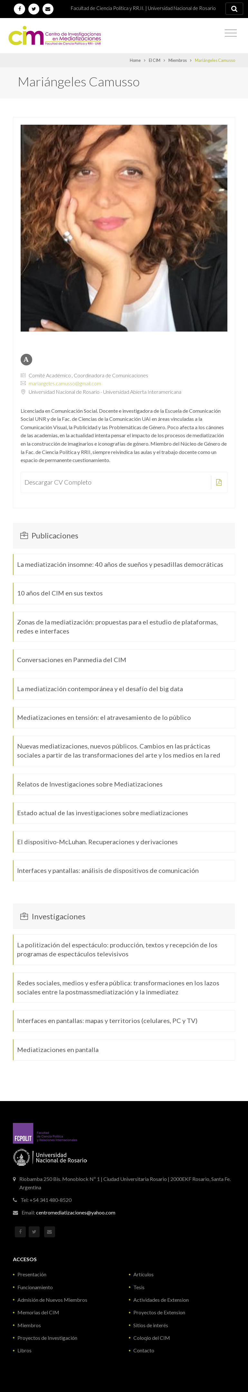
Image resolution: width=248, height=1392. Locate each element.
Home (135, 60)
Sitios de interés (150, 1325)
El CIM (154, 60)
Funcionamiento (35, 1287)
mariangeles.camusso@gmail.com (65, 383)
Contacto (143, 1350)
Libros (24, 1350)
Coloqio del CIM (151, 1338)
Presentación (31, 1274)
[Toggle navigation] (231, 33)
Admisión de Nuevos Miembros (52, 1300)
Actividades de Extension (161, 1300)
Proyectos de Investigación (47, 1338)
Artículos (143, 1274)
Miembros (177, 60)
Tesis (139, 1287)
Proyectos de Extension (159, 1312)
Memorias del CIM (38, 1312)
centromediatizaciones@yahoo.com (75, 1212)
